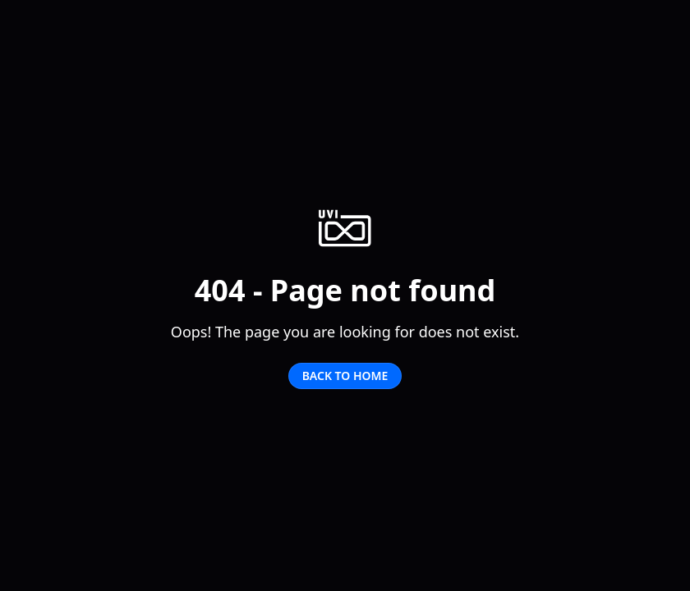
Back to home (345, 375)
